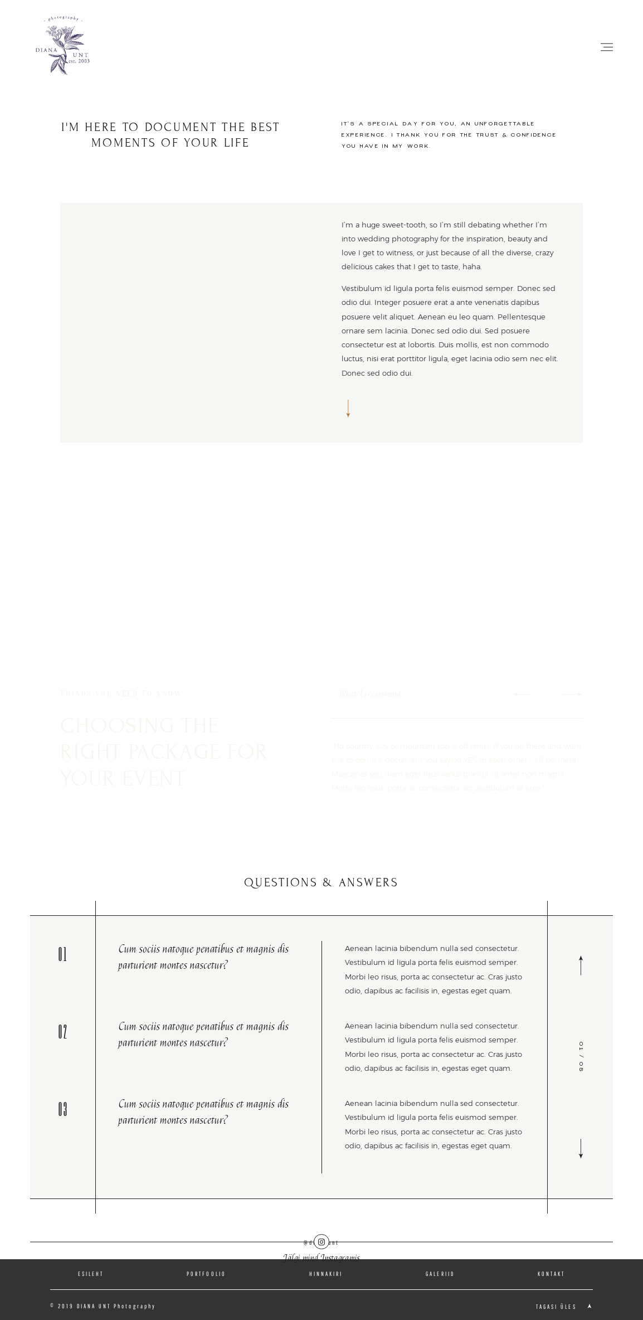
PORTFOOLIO (206, 1273)
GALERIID (440, 1273)
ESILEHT (91, 1273)
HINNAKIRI (326, 1273)
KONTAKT (551, 1273)
